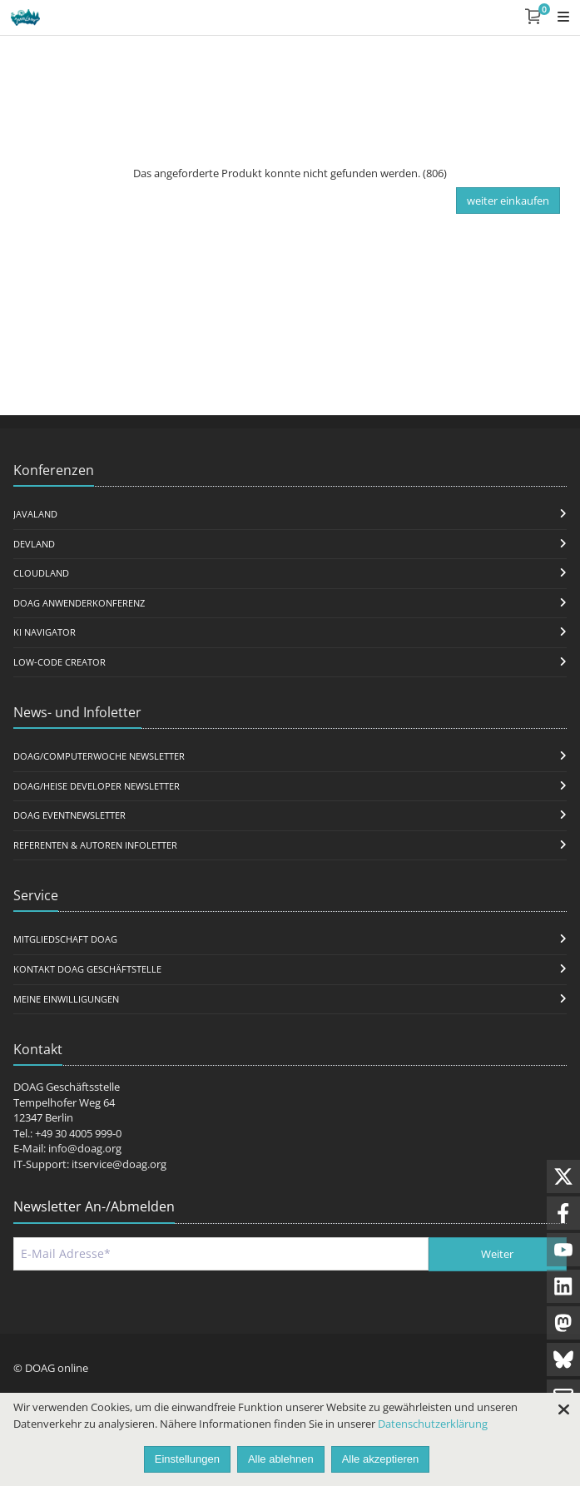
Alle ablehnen (281, 1459)
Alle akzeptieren (380, 1459)
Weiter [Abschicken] (497, 1253)
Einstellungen (187, 1459)
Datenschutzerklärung (433, 1423)
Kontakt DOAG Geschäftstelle (87, 969)
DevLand (34, 543)
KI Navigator (44, 632)
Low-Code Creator (59, 662)
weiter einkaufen (508, 200)
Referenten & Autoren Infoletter (95, 845)
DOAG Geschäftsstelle (66, 1086)
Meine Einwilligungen (66, 999)
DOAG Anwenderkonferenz (79, 603)
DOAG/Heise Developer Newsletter (96, 786)
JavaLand (35, 514)
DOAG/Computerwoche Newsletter (99, 756)
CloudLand (41, 573)
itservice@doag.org (119, 1164)
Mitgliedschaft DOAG (65, 939)
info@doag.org (84, 1148)
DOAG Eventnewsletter (69, 815)
